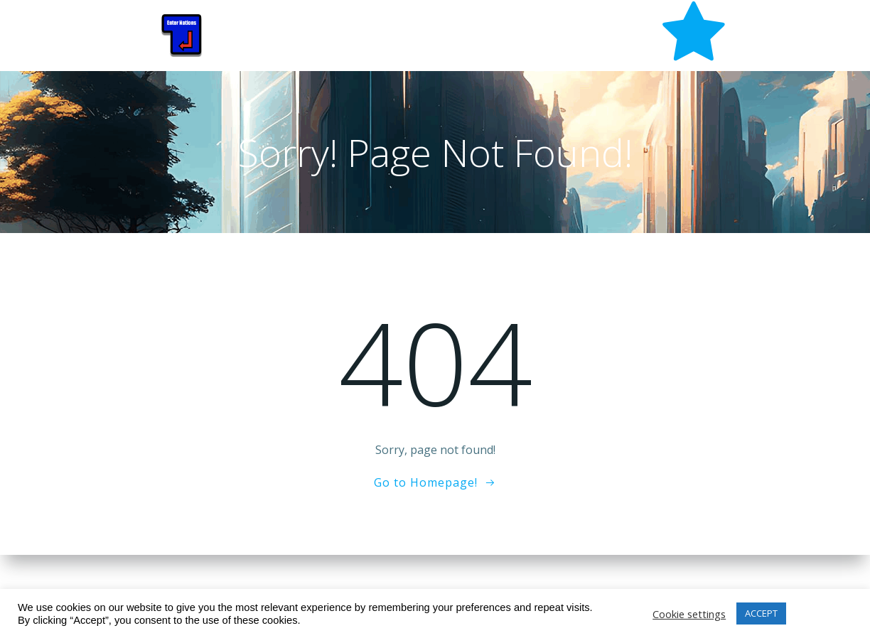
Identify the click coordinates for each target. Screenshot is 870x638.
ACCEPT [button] (761, 613)
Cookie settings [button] (689, 614)
